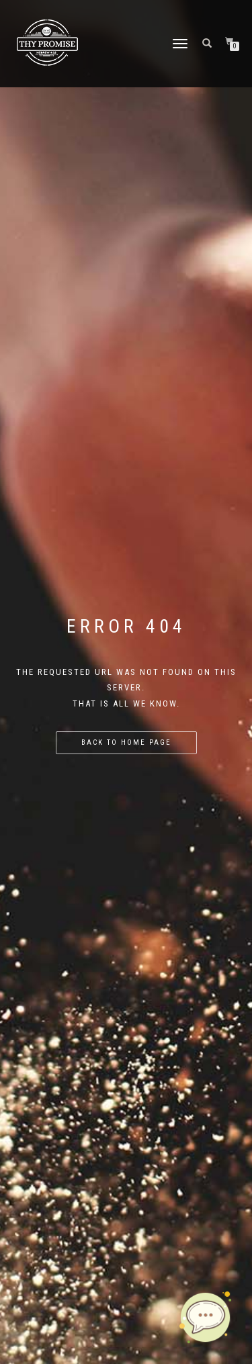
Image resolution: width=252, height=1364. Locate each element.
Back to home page (126, 742)
